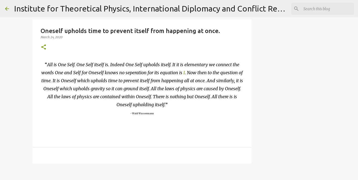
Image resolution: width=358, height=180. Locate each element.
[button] (44, 47)
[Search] (327, 9)
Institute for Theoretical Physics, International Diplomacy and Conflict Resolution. (161, 8)
